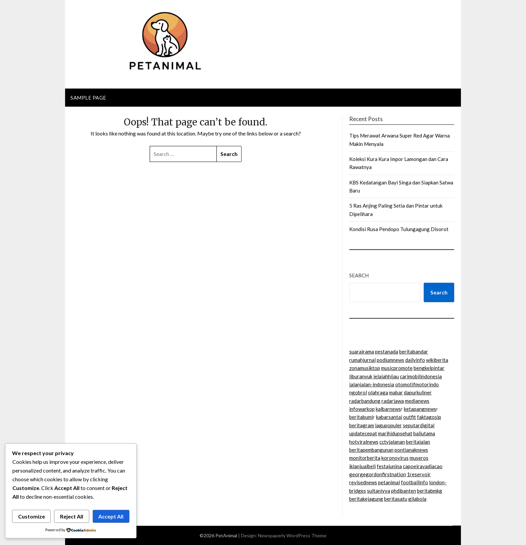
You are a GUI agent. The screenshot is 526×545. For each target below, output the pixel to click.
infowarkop (362, 409)
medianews (417, 401)
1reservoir (419, 474)
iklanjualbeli (362, 466)
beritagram (361, 425)
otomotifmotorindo (417, 384)
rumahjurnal (362, 360)
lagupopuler (388, 425)
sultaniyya (378, 491)
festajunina (389, 466)
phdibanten (403, 491)
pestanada (386, 351)
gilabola (417, 499)
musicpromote (397, 368)
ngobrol (358, 392)
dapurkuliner (418, 392)
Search (359, 275)
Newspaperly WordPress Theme (292, 535)
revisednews (363, 482)
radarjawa (392, 401)
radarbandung (364, 401)
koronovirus (395, 458)
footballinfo (414, 482)
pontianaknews (411, 450)
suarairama (361, 351)
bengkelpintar (429, 368)
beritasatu (395, 499)
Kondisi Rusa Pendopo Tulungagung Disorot (399, 229)
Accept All (110, 516)
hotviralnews (363, 442)
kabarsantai (389, 417)
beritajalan (418, 442)
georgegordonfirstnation (377, 474)
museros (419, 458)
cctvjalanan (392, 442)
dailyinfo (415, 360)
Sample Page (88, 98)
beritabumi (361, 417)
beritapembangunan (371, 450)
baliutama (424, 433)
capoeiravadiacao (422, 466)
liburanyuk (360, 376)
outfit (409, 417)
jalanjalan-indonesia (371, 384)
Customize (31, 516)
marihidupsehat (395, 433)
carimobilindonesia (421, 376)
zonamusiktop (364, 368)
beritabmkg (429, 491)
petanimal (389, 482)
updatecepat (363, 433)
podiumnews (390, 360)
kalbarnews (388, 409)
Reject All (71, 516)
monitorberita (364, 458)
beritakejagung (366, 499)
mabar (396, 392)
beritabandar (413, 351)
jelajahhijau (386, 376)
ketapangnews (420, 409)
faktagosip (429, 417)
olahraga (378, 392)
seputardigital (418, 425)
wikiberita (437, 360)
